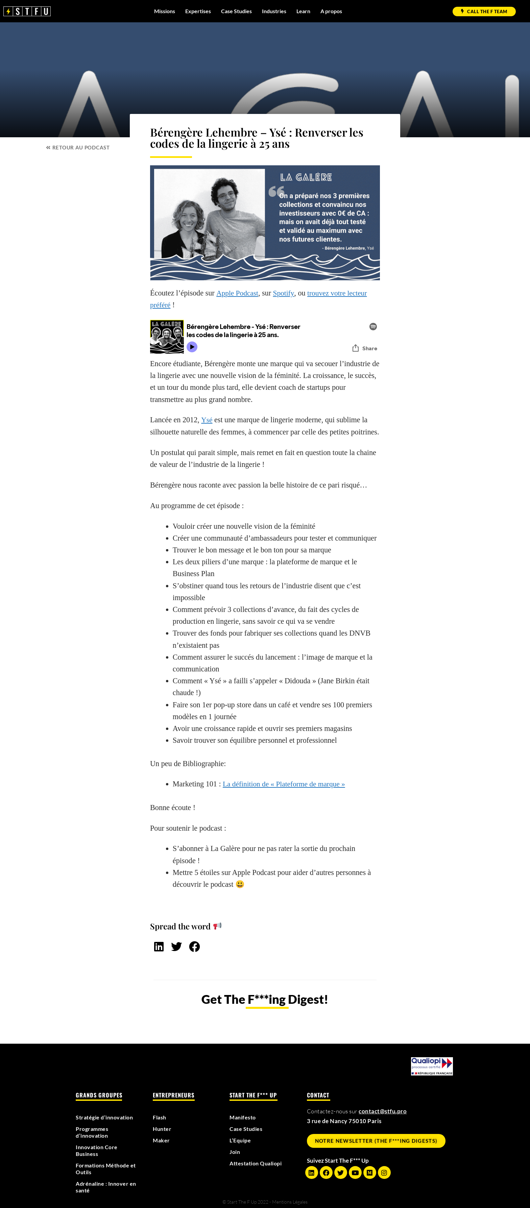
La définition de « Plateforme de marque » (286, 783)
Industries (274, 11)
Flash (160, 1116)
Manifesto (244, 1116)
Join (235, 1150)
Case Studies (236, 11)
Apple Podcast (238, 293)
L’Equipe (241, 1139)
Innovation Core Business (98, 1149)
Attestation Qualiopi (258, 1162)
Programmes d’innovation (93, 1131)
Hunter (163, 1127)
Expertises (198, 11)
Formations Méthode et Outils (105, 1168)
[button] (159, 946)
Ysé (206, 419)
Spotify (285, 293)
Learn (303, 11)
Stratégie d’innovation (107, 1116)
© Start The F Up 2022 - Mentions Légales (265, 1201)
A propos (331, 11)
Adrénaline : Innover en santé (104, 1186)
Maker (162, 1139)
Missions (164, 11)
